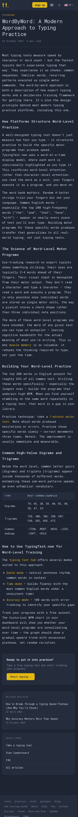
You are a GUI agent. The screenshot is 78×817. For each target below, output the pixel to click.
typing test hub (22, 560)
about (34, 806)
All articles (14, 767)
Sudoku (54, 811)
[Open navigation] (52, 5)
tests (7, 801)
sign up (40, 5)
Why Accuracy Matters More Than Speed (32, 718)
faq (53, 806)
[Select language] (69, 5)
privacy (9, 811)
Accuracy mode (17, 600)
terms (21, 811)
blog (57, 801)
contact (63, 806)
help (44, 806)
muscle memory (20, 345)
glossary (45, 801)
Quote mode (15, 572)
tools (33, 801)
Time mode (14, 584)
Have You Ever (37, 811)
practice (20, 801)
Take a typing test (19, 745)
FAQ (8, 760)
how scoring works (15, 806)
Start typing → (20, 676)
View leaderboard (17, 752)
